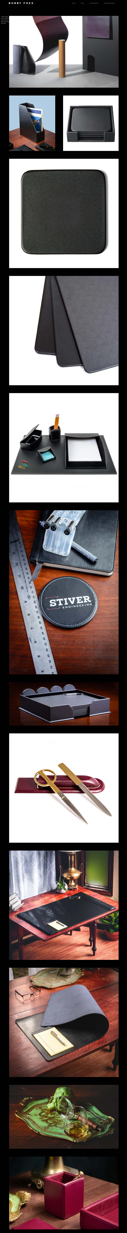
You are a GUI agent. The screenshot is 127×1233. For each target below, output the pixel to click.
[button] (74, 3)
